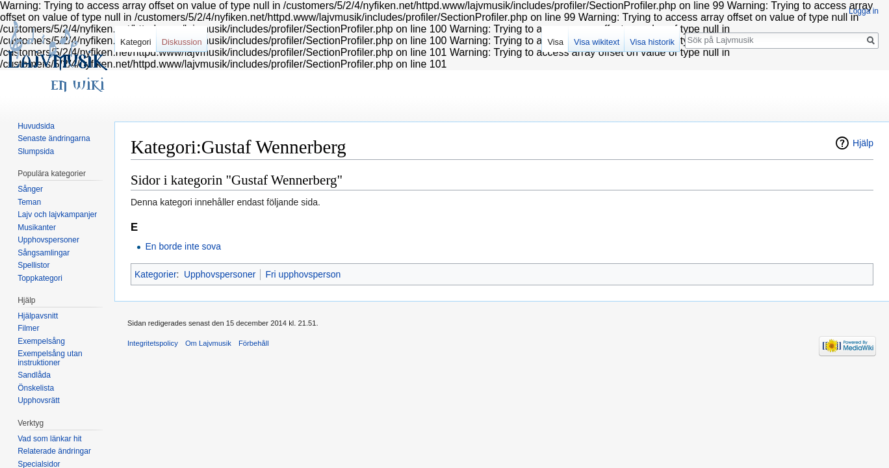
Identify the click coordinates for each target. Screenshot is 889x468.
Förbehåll (253, 343)
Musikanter (37, 227)
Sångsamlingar (44, 252)
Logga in (864, 11)
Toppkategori (40, 278)
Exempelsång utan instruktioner (50, 358)
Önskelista (36, 388)
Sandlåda (34, 375)
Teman (29, 202)
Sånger (30, 189)
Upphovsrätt (39, 400)
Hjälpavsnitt (38, 315)
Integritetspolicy (152, 343)
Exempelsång (41, 341)
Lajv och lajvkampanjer (57, 214)
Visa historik (652, 42)
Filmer (28, 328)
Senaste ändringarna (54, 138)
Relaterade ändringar (54, 451)
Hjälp (863, 143)
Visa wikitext (596, 42)
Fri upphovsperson (303, 274)
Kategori (135, 42)
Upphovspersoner (220, 274)
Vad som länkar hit (50, 438)
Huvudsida (36, 126)
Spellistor (33, 265)
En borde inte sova (183, 246)
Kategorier (156, 274)
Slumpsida (36, 151)
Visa (555, 42)
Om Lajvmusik (208, 343)
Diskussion (182, 42)
